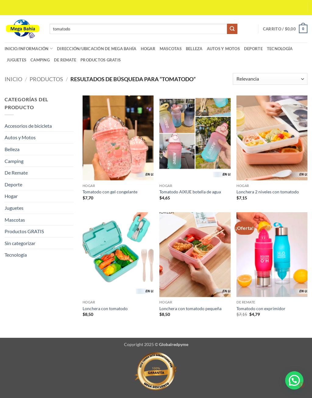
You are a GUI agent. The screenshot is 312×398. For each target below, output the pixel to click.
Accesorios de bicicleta (28, 126)
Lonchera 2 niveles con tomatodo (267, 191)
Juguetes (16, 59)
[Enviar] (232, 29)
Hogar (148, 48)
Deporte (253, 48)
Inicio (13, 79)
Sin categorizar (20, 243)
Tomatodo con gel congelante (110, 191)
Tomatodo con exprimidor (260, 308)
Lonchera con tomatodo (106, 308)
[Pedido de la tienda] (270, 79)
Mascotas (171, 48)
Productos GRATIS (100, 59)
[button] (285, 28)
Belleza (194, 48)
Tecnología (280, 48)
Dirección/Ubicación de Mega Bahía (96, 48)
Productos (46, 79)
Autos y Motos (223, 48)
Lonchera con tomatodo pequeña (190, 308)
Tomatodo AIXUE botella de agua (190, 191)
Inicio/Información (29, 48)
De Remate (65, 59)
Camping (40, 59)
